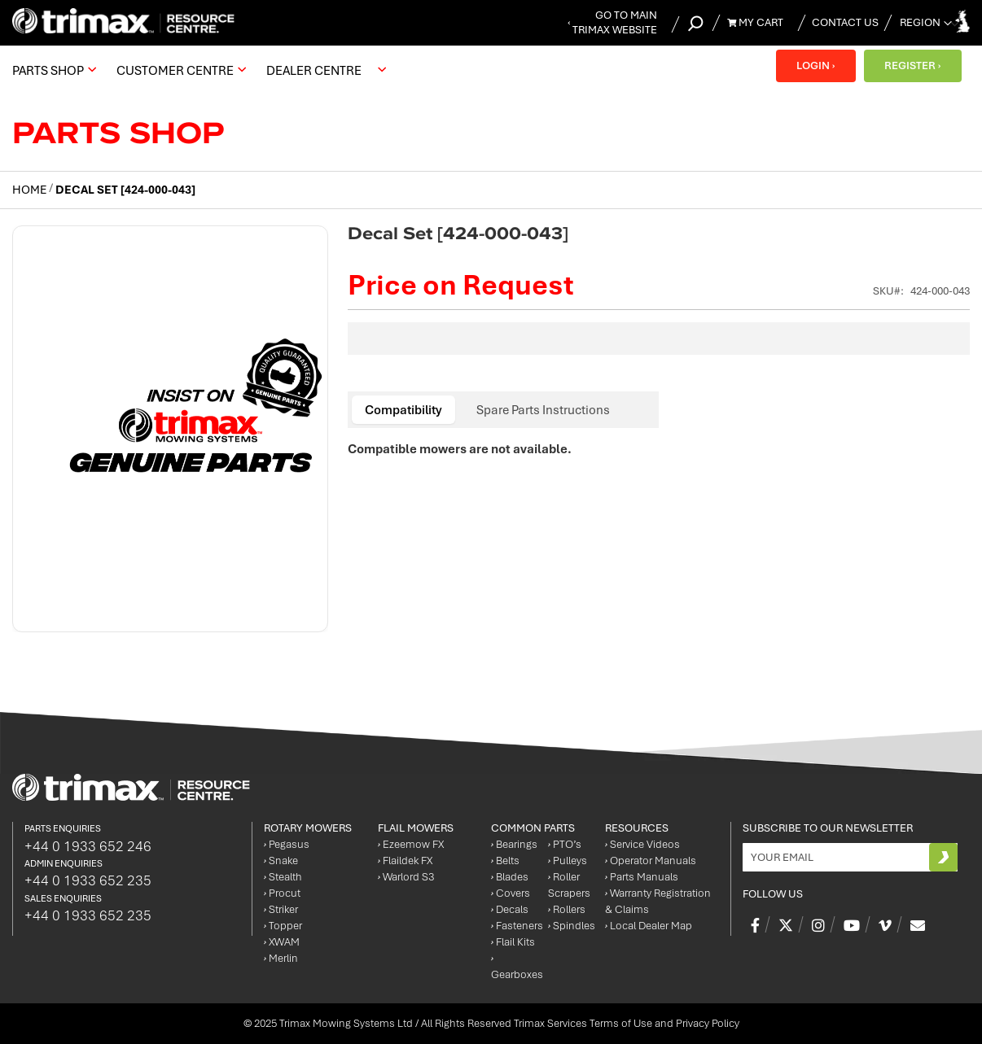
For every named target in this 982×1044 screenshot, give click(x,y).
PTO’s (564, 844)
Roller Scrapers (569, 885)
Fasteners (517, 926)
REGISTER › (912, 65)
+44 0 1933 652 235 (87, 880)
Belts (505, 860)
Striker (281, 909)
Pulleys (567, 860)
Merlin (281, 958)
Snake (281, 860)
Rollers (566, 909)
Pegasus (286, 844)
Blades (509, 877)
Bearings (514, 844)
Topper (283, 926)
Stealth (283, 877)
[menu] (203, 70)
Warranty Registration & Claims (658, 901)
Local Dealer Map (648, 926)
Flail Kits (513, 942)
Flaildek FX (405, 860)
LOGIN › (815, 65)
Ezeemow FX (411, 844)
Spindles (571, 926)
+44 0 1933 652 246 (87, 846)
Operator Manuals (650, 860)
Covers (510, 893)
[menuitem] (52, 70)
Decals (509, 909)
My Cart (755, 22)
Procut (282, 893)
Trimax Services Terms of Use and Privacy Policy (626, 1023)
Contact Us (845, 22)
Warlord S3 (406, 877)
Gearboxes (517, 966)
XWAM (282, 942)
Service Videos (642, 844)
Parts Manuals (641, 877)
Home (29, 189)
